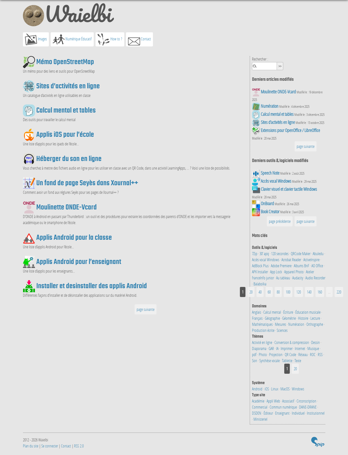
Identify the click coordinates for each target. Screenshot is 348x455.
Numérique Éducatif (72, 39)
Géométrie (289, 318)
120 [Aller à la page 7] (298, 292)
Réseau (303, 354)
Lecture (315, 318)
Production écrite (263, 330)
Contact (139, 39)
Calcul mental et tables (66, 110)
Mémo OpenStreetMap (65, 62)
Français (257, 318)
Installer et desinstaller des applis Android (91, 286)
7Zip (255, 253)
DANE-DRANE (308, 407)
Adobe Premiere (281, 265)
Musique (313, 348)
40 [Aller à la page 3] (260, 292)
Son (255, 360)
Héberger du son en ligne (69, 158)
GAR (272, 348)
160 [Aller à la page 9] (320, 292)
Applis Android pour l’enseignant (78, 261)
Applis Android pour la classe (74, 237)
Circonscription (307, 401)
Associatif (288, 401)
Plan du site (30, 445)
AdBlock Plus (260, 265)
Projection (276, 354)
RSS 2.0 (79, 445)
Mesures (281, 324)
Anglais (257, 312)
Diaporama (259, 348)
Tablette (287, 360)
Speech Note (270, 173)
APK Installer (260, 271)
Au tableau (283, 277)
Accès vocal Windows (276, 181)
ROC (313, 354)
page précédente (280, 221)
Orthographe (315, 324)
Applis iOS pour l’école (65, 134)
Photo (263, 354)
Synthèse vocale (269, 360)
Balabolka (260, 283)
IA (277, 348)
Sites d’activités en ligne (68, 86)
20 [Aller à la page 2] (250, 292)
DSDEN (257, 413)
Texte (298, 360)
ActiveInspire (311, 259)
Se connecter (49, 445)
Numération (269, 106)
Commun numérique (284, 407)
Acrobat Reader (291, 259)
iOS (267, 388)
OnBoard (267, 203)
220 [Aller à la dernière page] (339, 292)
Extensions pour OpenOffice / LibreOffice (290, 130)
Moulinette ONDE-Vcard (66, 207)
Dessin (316, 342)
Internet (300, 348)
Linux (275, 388)
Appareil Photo (294, 271)
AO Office (317, 265)
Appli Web (274, 401)
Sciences (282, 330)
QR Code (291, 354)
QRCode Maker (301, 253)
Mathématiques (262, 324)
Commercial (260, 407)
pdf (254, 354)
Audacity (298, 277)
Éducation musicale (308, 312)
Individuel (298, 413)
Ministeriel (260, 419)
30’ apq (265, 253)
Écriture (288, 312)
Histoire (303, 318)
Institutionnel (316, 413)
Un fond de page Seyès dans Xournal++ (87, 183)
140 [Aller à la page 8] (309, 292)
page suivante (145, 309)
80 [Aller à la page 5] (278, 292)
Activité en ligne (262, 342)
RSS (320, 354)
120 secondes (280, 253)
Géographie (273, 318)
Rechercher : (260, 59)
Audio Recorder (315, 277)
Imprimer (287, 348)
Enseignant (282, 413)
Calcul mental (272, 312)
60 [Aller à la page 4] (269, 292)
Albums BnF (302, 265)
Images (36, 39)
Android (257, 388)
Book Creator (270, 212)
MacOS (285, 388)
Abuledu (318, 253)
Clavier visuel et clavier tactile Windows (289, 189)
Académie (258, 401)
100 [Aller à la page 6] (288, 292)
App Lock (276, 271)
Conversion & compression (292, 342)
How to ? (110, 39)
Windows (298, 388)
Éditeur (269, 413)
